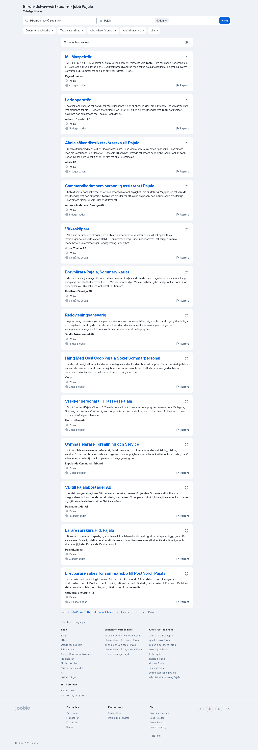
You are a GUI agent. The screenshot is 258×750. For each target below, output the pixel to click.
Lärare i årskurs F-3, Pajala (89, 530)
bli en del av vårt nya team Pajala (122, 635)
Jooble (34, 743)
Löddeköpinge (68, 677)
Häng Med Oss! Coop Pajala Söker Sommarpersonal (112, 358)
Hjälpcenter (72, 717)
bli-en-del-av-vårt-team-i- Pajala (122, 640)
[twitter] (218, 709)
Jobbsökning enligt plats (74, 695)
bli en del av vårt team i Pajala (120, 644)
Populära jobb (68, 690)
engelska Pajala (157, 658)
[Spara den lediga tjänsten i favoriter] (186, 57)
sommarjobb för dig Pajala (162, 672)
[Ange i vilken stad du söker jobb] (133, 20)
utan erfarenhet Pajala (161, 635)
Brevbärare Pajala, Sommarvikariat (97, 272)
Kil (62, 672)
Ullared (64, 640)
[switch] (187, 42)
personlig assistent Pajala (162, 644)
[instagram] (209, 709)
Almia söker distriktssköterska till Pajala (102, 143)
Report (182, 85)
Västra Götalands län (72, 668)
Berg (63, 635)
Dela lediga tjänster (118, 717)
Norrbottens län (69, 663)
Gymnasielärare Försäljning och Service (102, 444)
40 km (162, 21)
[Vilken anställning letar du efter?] (59, 20)
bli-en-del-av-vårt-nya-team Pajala (123, 649)
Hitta (224, 20)
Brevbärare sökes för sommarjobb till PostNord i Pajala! (115, 573)
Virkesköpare (77, 229)
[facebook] (200, 709)
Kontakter (71, 722)
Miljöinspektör (78, 56)
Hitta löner (155, 735)
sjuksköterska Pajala (159, 640)
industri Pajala (156, 668)
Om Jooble (72, 713)
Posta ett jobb (115, 713)
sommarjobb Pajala (158, 649)
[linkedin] (228, 709)
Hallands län (67, 658)
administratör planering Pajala (164, 677)
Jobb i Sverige (157, 717)
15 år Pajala (155, 654)
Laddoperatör (78, 99)
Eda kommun (68, 649)
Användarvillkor (158, 722)
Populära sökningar (160, 713)
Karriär (69, 727)
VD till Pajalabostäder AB (88, 487)
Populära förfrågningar (76, 622)
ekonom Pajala (156, 663)
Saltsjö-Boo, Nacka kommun (76, 654)
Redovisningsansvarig (85, 315)
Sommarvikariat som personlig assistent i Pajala (109, 186)
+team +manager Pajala (117, 654)
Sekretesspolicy (158, 727)
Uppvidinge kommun (71, 644)
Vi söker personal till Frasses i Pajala (98, 401)
